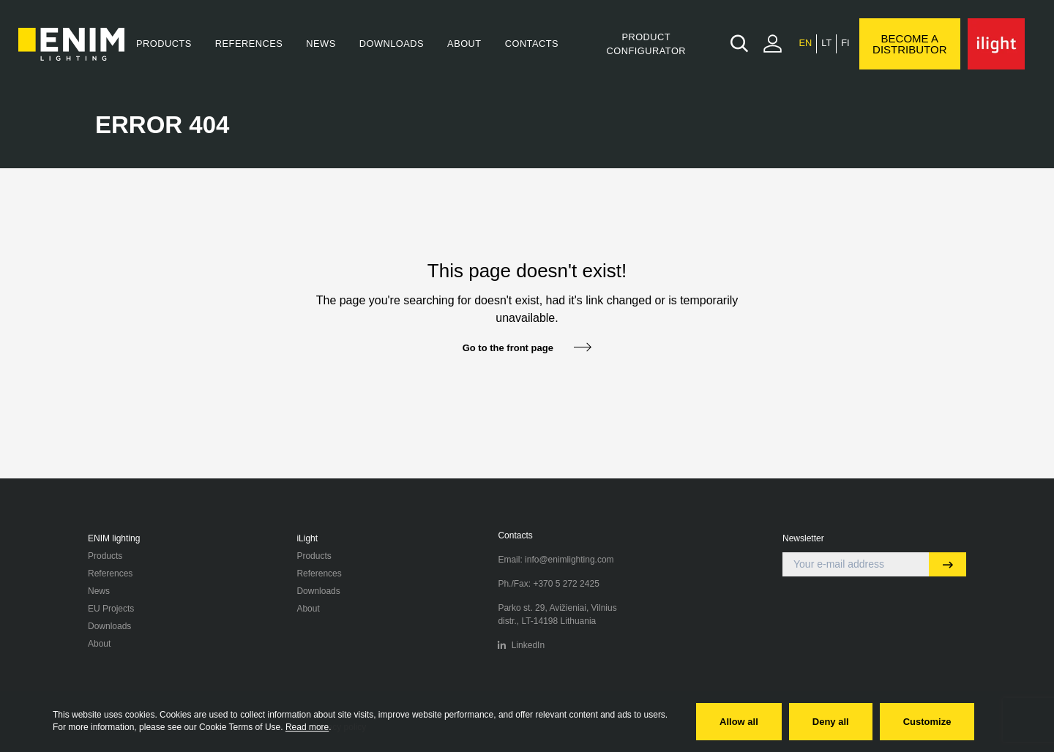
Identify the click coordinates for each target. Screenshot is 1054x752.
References (249, 43)
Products (164, 43)
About (464, 43)
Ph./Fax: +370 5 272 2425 (548, 584)
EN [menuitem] (805, 43)
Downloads (391, 43)
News (320, 43)
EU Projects (111, 609)
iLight (307, 538)
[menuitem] (805, 43)
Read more (307, 727)
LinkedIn (521, 645)
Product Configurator (646, 43)
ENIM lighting (114, 538)
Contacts (531, 43)
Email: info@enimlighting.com (555, 559)
